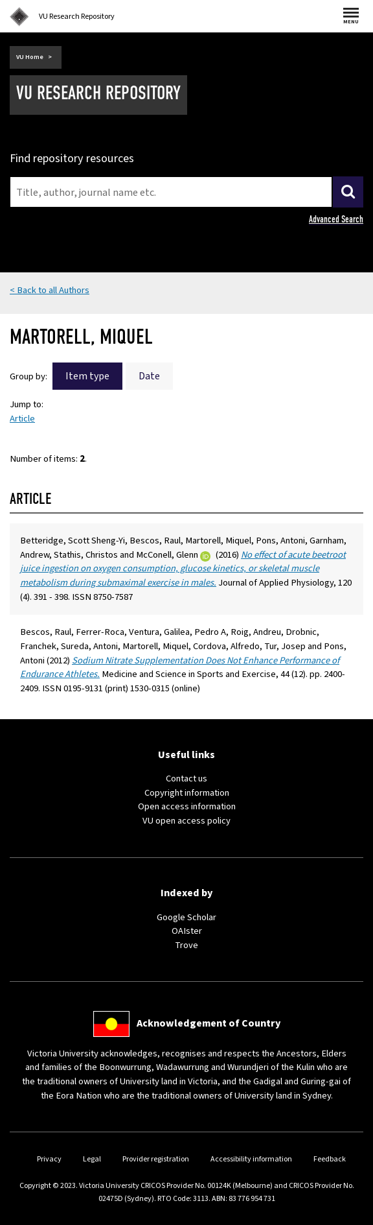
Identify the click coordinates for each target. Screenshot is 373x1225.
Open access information (187, 806)
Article (22, 418)
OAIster (187, 931)
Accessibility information (251, 1159)
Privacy (49, 1159)
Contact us (186, 778)
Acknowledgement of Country (208, 1023)
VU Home (29, 57)
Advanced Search (336, 219)
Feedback (329, 1159)
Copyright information (186, 793)
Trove (186, 945)
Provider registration (155, 1159)
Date (149, 376)
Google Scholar (186, 917)
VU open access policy (186, 820)
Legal (92, 1159)
